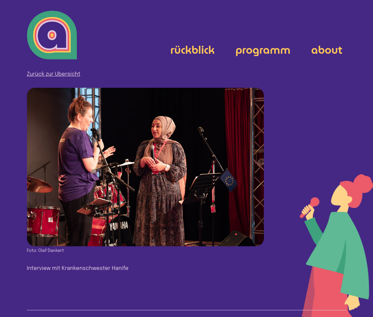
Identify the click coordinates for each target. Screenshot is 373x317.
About (326, 49)
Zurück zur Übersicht (54, 74)
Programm (262, 49)
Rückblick (192, 49)
